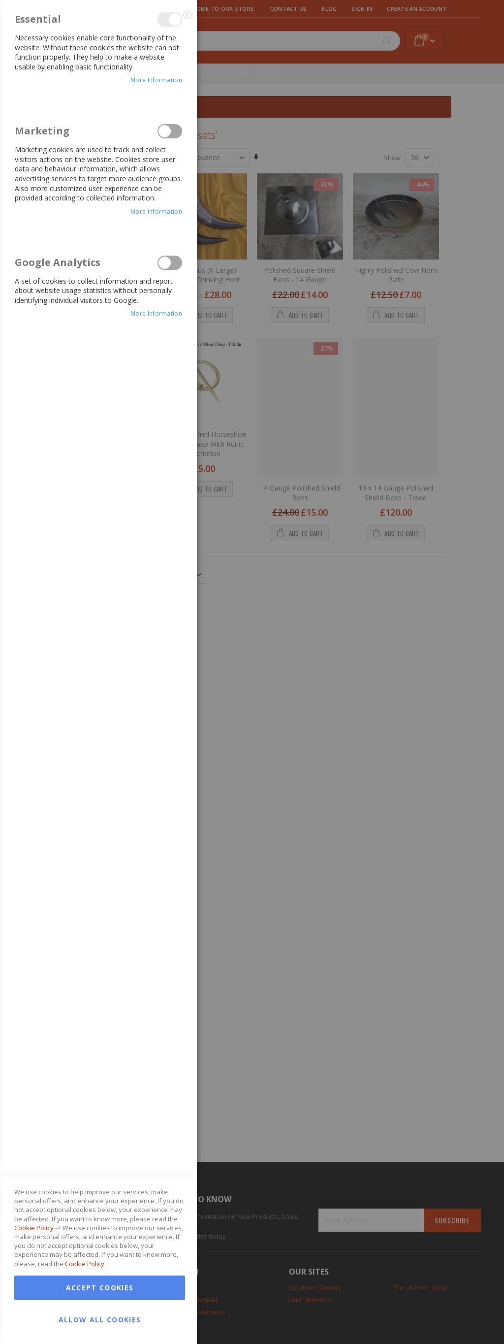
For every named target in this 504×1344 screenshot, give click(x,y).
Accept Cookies (100, 1287)
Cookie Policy (34, 1227)
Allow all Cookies (100, 1319)
